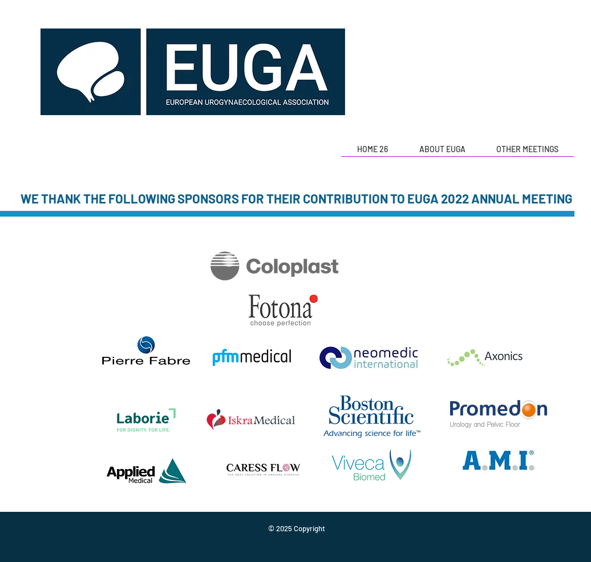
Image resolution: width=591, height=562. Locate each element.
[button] (442, 153)
